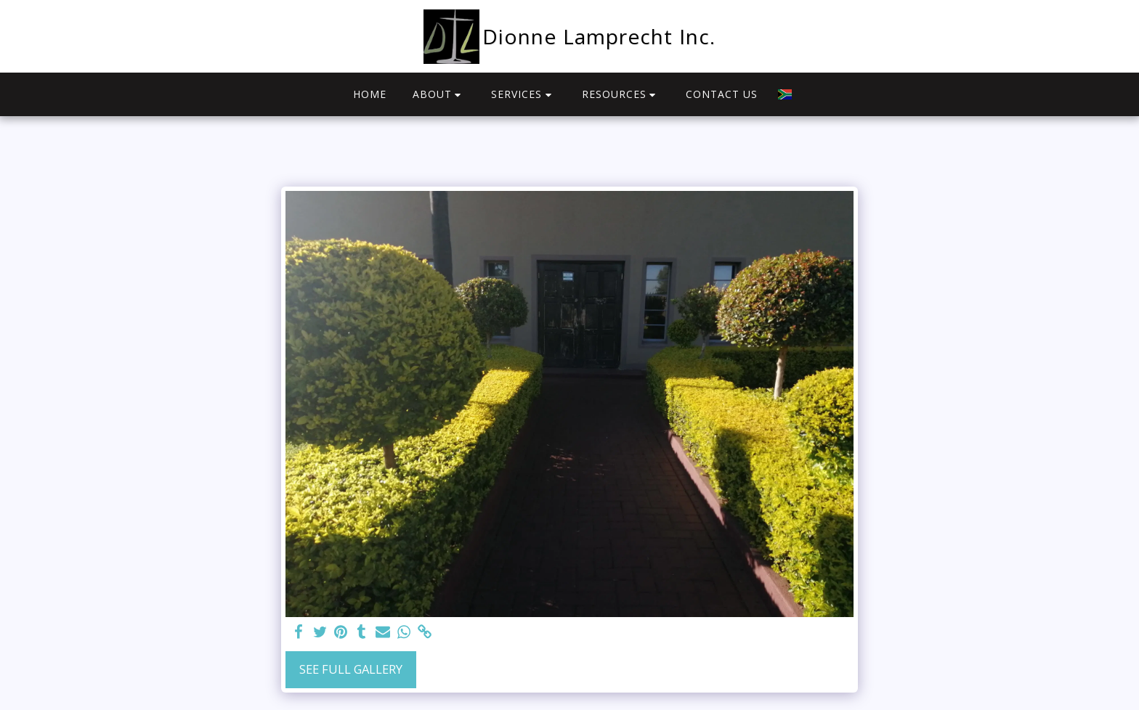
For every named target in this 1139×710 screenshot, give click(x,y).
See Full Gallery (350, 669)
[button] (439, 94)
